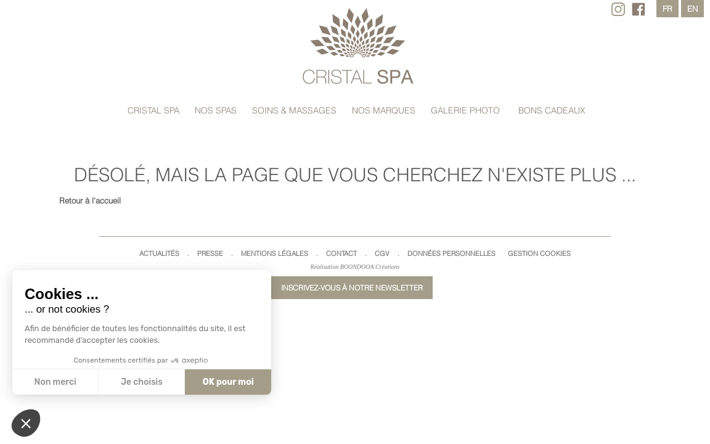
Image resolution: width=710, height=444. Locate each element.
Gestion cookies (539, 253)
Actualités (159, 253)
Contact (341, 253)
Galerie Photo (465, 110)
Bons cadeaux (552, 110)
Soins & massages (294, 110)
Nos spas (216, 110)
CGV (382, 253)
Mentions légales (274, 253)
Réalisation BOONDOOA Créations (355, 266)
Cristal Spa (153, 110)
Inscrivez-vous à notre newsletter (352, 287)
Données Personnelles (451, 253)
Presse (210, 253)
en (692, 9)
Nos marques (383, 110)
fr (667, 9)
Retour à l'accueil (90, 200)
